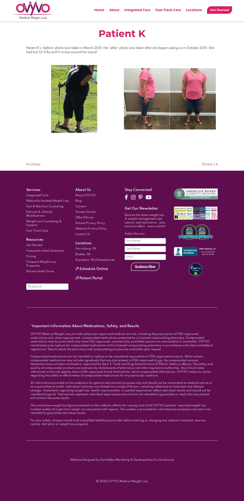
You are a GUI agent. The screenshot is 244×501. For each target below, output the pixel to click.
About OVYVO (85, 195)
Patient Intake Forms (40, 271)
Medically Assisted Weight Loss (47, 201)
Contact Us (82, 234)
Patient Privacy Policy (90, 223)
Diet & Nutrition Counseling (45, 206)
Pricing (31, 256)
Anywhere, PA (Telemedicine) (95, 260)
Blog (78, 201)
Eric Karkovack (164, 460)
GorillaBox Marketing (115, 460)
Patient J (208, 164)
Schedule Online (91, 269)
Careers (80, 206)
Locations (194, 10)
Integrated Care (137, 10)
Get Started (219, 10)
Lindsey (34, 164)
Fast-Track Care (168, 10)
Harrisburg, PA (85, 248)
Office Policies (84, 217)
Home (99, 10)
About (114, 10)
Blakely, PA (82, 254)
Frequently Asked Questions (45, 251)
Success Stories (85, 212)
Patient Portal (89, 278)
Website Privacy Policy (91, 228)
